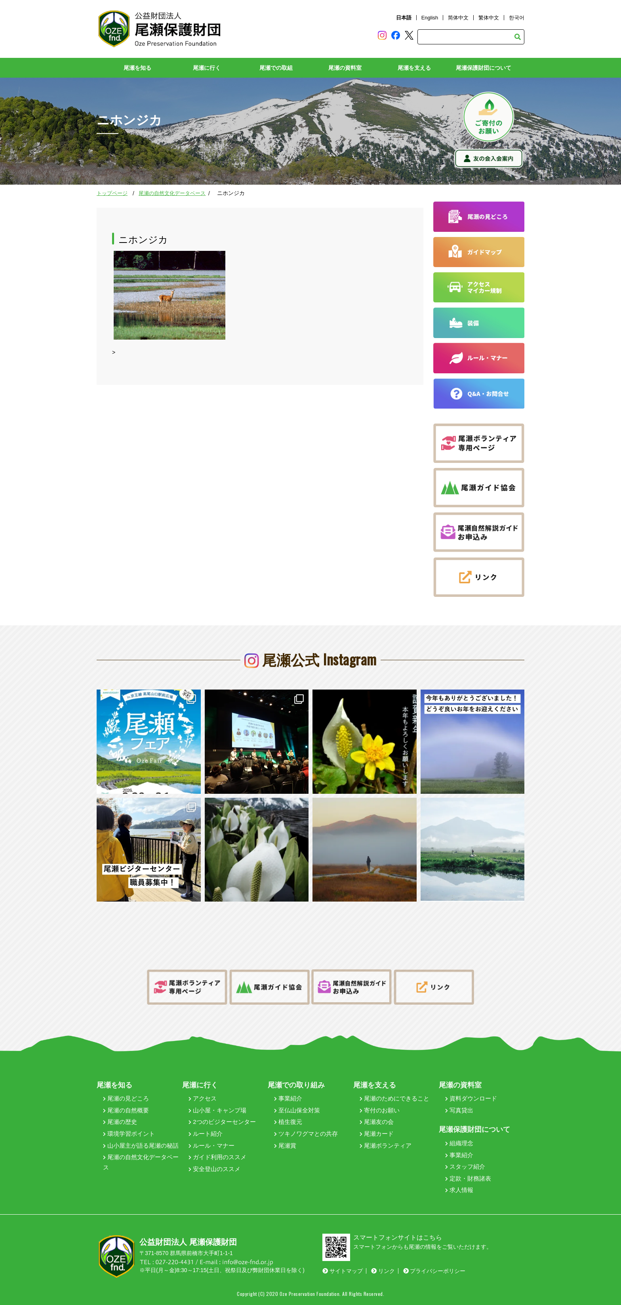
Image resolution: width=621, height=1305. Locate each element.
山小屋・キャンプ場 (217, 1110)
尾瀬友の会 (377, 1121)
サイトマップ (342, 1271)
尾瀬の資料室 (345, 68)
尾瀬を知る (137, 68)
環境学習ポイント (129, 1133)
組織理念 (459, 1143)
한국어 (516, 18)
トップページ (112, 193)
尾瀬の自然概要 (126, 1110)
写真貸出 (459, 1110)
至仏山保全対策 (297, 1110)
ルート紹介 (206, 1133)
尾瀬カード (377, 1133)
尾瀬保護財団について (483, 68)
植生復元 (288, 1121)
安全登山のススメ (214, 1169)
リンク (383, 1271)
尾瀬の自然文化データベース (172, 193)
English (429, 18)
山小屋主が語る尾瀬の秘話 (141, 1145)
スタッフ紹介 (465, 1166)
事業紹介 (288, 1098)
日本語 (403, 18)
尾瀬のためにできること (394, 1098)
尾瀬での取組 (276, 68)
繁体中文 (488, 18)
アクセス (203, 1098)
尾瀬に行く (207, 68)
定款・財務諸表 (468, 1178)
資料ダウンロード (471, 1098)
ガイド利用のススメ (217, 1157)
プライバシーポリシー (434, 1271)
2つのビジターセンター (222, 1121)
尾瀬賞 (285, 1145)
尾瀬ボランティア (385, 1145)
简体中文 (458, 18)
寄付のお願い (380, 1110)
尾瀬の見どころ (126, 1098)
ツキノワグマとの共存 (306, 1133)
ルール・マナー (211, 1145)
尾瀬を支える (414, 68)
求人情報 (459, 1190)
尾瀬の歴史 (120, 1121)
